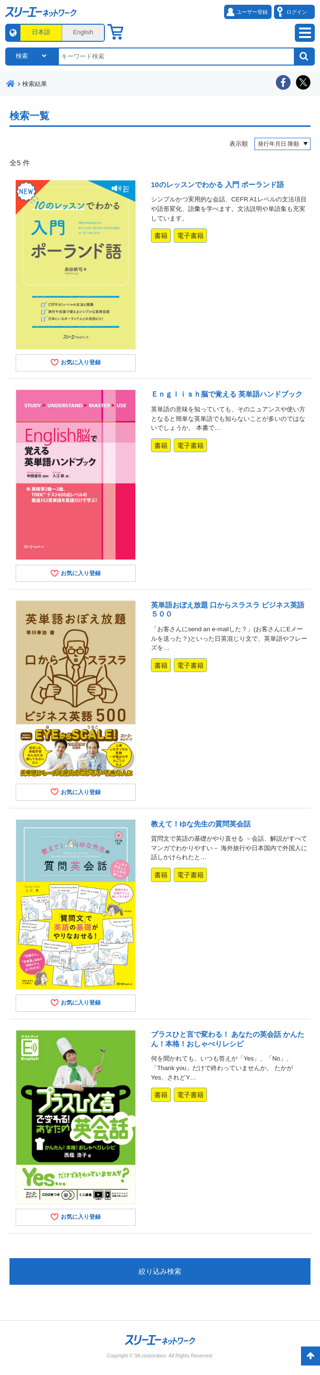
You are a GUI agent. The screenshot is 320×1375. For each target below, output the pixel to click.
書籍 (161, 235)
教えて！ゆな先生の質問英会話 (201, 824)
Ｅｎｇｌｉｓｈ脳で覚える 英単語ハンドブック (226, 394)
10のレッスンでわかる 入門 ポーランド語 (217, 184)
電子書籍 (190, 235)
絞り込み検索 (160, 1271)
